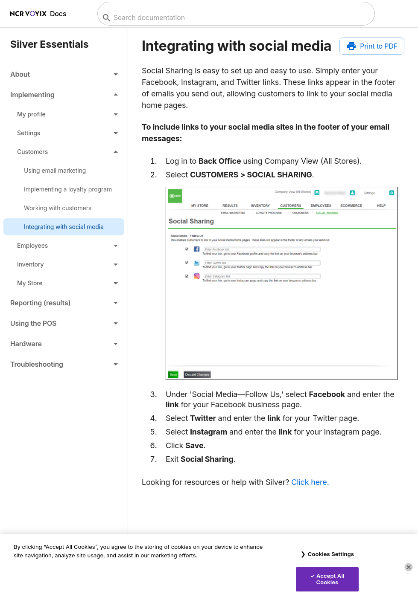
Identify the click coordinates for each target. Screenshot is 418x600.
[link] (63, 170)
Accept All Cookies (330, 579)
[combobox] (235, 18)
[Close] (408, 567)
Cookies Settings (331, 554)
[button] (63, 74)
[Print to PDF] (371, 46)
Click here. (310, 482)
